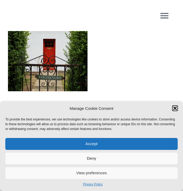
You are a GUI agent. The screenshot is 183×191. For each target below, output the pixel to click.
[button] (175, 108)
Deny (91, 158)
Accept (91, 143)
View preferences (91, 173)
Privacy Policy (93, 184)
